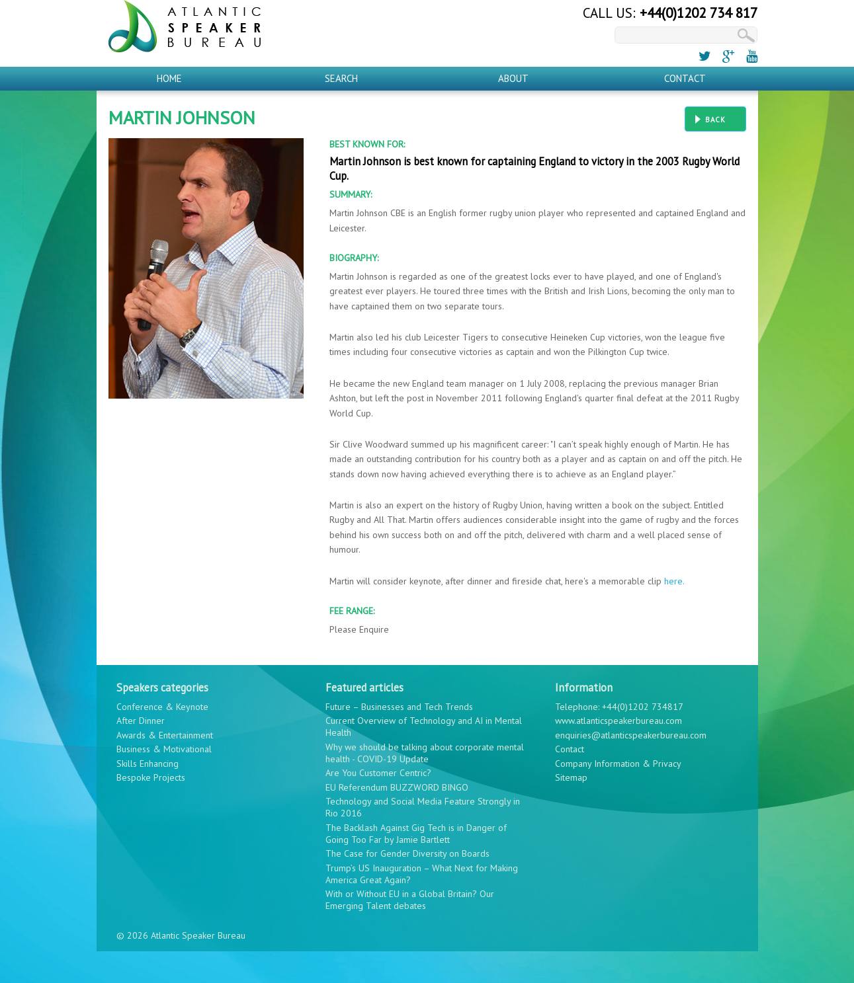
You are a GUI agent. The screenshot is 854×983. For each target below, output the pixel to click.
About (513, 78)
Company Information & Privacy (618, 763)
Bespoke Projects (150, 777)
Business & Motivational (164, 749)
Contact (685, 78)
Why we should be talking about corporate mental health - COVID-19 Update (424, 753)
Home (169, 78)
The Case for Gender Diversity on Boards (407, 853)
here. (674, 581)
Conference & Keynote (162, 707)
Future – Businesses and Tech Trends (399, 707)
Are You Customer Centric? (378, 773)
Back (715, 119)
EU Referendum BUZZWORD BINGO (396, 787)
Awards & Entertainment (164, 735)
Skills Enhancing (147, 763)
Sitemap (571, 777)
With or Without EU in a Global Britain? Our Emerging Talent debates (409, 900)
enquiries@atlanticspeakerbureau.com (630, 735)
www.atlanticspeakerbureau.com (618, 721)
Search (341, 78)
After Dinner (140, 721)
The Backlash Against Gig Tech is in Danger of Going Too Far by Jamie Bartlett (416, 833)
